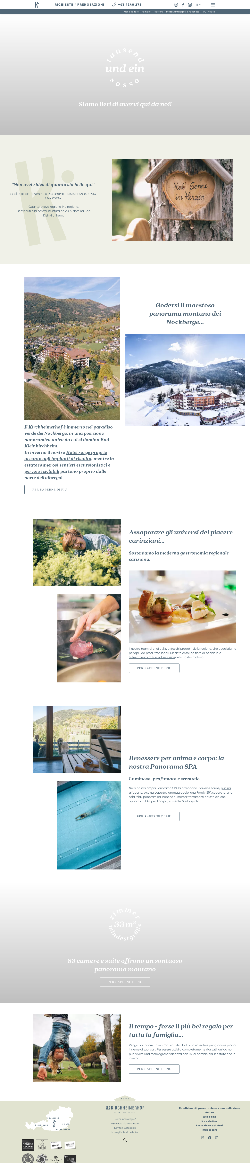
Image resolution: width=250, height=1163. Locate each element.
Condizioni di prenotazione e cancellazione (209, 1108)
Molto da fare (131, 11)
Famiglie (146, 11)
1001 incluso (208, 11)
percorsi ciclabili (41, 471)
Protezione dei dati (209, 1125)
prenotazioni (90, 5)
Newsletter (209, 1121)
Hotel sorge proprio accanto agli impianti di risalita (65, 455)
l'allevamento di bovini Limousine (152, 657)
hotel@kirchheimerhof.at (125, 1132)
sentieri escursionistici (83, 465)
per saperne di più (49, 489)
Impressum (209, 1129)
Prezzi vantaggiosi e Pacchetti (182, 11)
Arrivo (209, 1112)
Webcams (209, 1116)
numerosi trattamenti (189, 797)
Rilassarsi (158, 11)
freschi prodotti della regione (190, 648)
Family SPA (204, 792)
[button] (198, 4)
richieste (64, 5)
